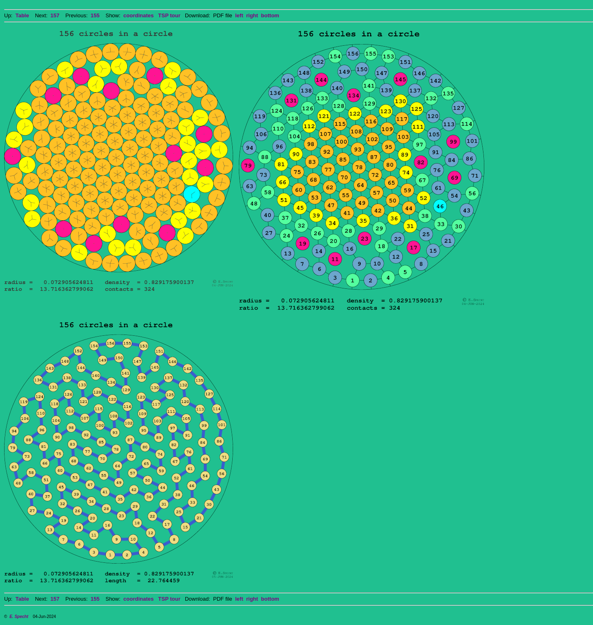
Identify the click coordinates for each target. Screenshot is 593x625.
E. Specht (18, 616)
